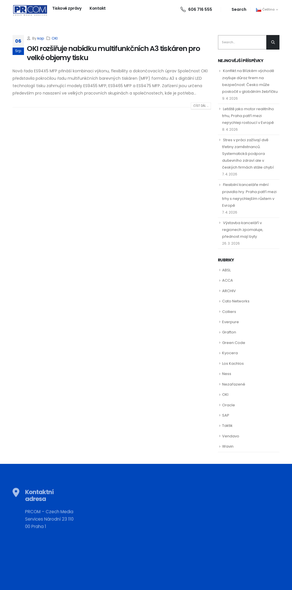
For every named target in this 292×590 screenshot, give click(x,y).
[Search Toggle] (235, 9)
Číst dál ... (200, 106)
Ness (226, 373)
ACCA (227, 280)
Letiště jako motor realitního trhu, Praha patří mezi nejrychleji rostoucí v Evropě (248, 115)
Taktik (227, 425)
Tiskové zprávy (66, 8)
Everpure (230, 322)
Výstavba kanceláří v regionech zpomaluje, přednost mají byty (242, 229)
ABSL (226, 270)
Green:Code (233, 342)
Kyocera (230, 353)
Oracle (228, 405)
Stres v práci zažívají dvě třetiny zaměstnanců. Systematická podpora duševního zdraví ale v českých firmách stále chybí (248, 153)
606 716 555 (196, 9)
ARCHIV (229, 291)
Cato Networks (236, 301)
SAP (225, 415)
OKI (55, 38)
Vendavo (230, 436)
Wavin (228, 446)
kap (40, 38)
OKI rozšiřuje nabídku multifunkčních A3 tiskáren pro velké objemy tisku (113, 53)
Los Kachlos (233, 363)
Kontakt (98, 8)
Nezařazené (233, 384)
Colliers (229, 311)
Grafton (229, 332)
